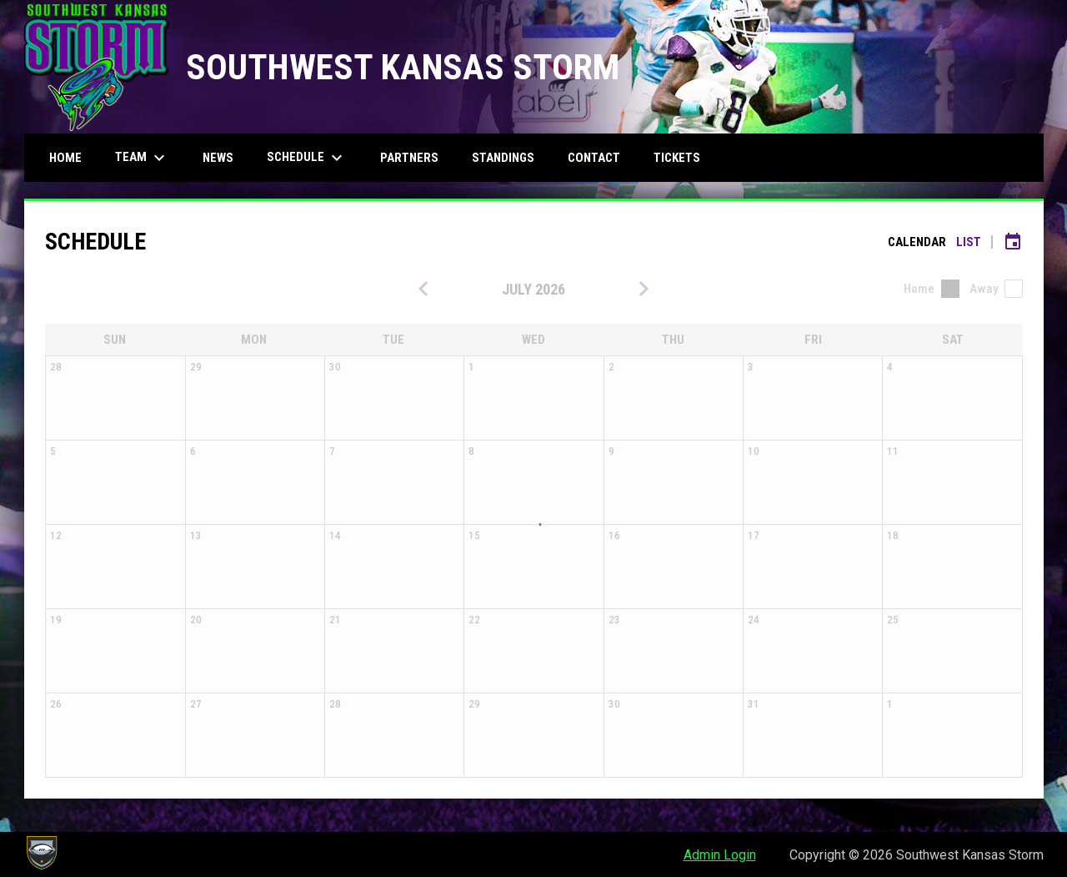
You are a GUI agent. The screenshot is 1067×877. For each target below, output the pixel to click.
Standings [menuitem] (503, 157)
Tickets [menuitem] (677, 157)
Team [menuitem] (142, 158)
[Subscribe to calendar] (1013, 242)
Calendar (917, 241)
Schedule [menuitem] (307, 158)
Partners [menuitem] (409, 157)
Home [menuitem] (65, 157)
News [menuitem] (218, 157)
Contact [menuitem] (594, 157)
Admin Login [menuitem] (720, 855)
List (968, 241)
